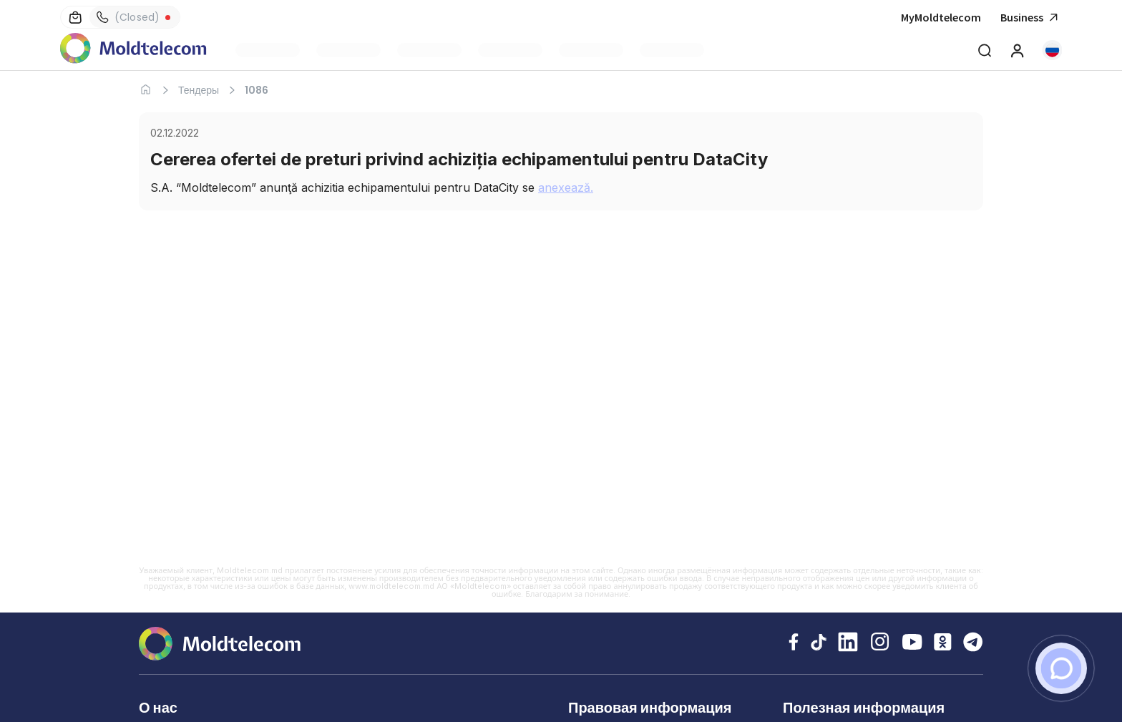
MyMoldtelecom (941, 17)
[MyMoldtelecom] (1017, 50)
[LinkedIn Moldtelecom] (848, 643)
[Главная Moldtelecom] (133, 50)
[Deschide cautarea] (984, 50)
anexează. (565, 187)
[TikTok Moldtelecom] (818, 643)
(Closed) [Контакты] (128, 17)
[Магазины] (75, 17)
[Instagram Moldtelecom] (880, 643)
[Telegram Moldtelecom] (973, 643)
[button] (1052, 50)
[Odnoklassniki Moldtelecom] (943, 643)
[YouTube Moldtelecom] (912, 643)
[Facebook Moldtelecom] (794, 643)
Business (1031, 17)
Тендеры (198, 90)
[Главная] (145, 90)
